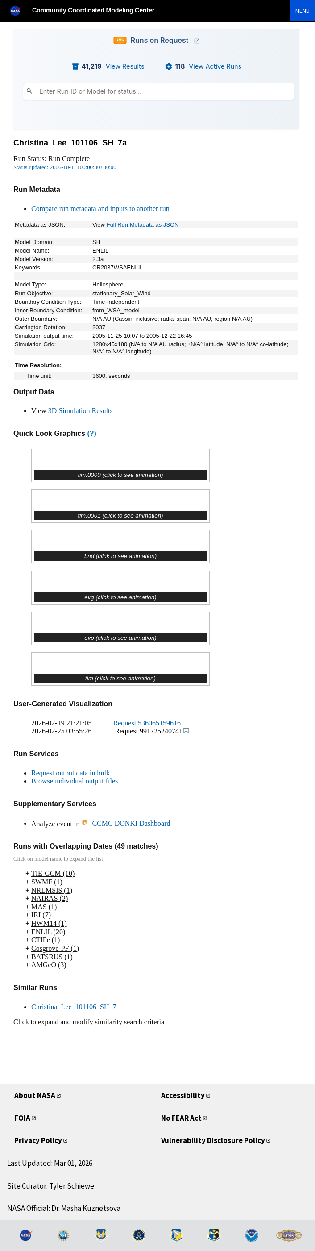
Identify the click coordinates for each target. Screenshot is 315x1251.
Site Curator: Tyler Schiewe (50, 1186)
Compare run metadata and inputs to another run (100, 208)
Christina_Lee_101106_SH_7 (73, 1007)
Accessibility (183, 1095)
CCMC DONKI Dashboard (125, 823)
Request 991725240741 (152, 731)
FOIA (22, 1118)
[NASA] (19, 10)
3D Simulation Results (80, 410)
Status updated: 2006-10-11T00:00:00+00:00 (64, 167)
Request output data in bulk (70, 773)
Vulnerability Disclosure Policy (213, 1140)
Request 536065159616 (147, 723)
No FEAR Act (181, 1118)
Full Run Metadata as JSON (143, 224)
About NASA (34, 1095)
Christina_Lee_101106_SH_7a (70, 142)
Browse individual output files (74, 781)
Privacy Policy (38, 1140)
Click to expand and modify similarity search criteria (88, 1022)
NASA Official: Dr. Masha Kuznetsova (63, 1208)
